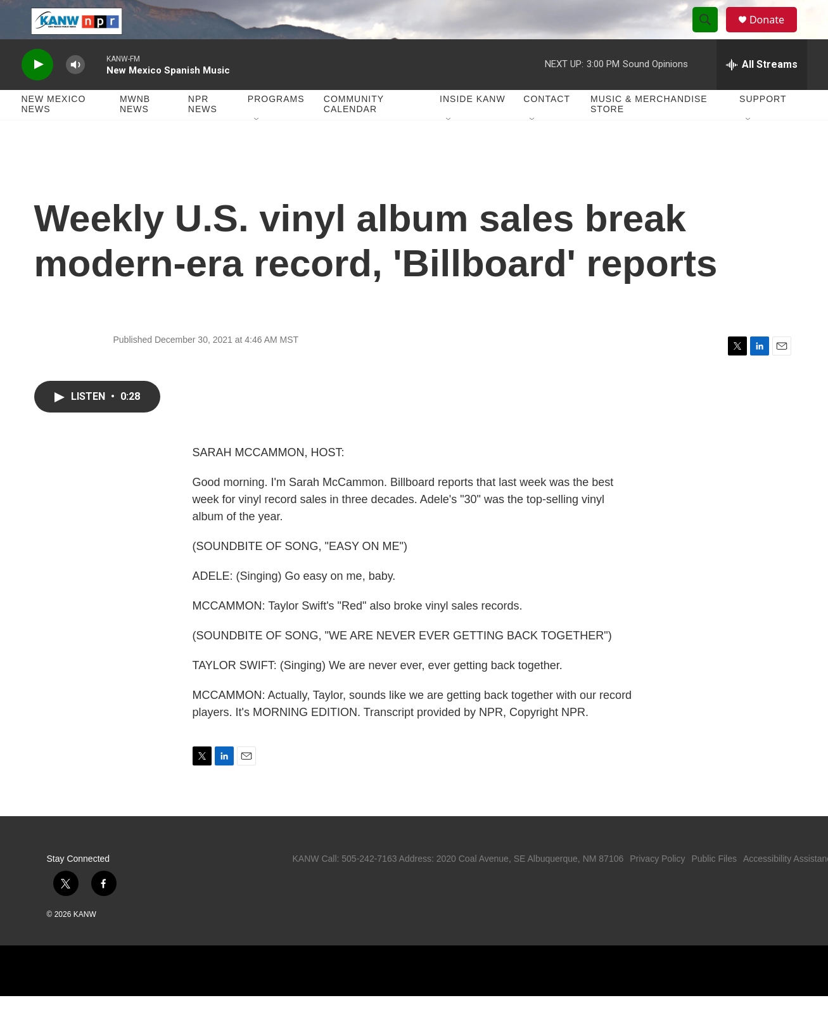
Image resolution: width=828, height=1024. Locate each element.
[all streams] (762, 92)
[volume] (75, 92)
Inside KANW (473, 127)
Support (762, 127)
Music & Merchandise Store (649, 132)
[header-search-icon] (710, 33)
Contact (546, 127)
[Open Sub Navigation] (257, 147)
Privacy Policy (657, 886)
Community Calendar (354, 132)
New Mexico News (54, 132)
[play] (37, 92)
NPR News (202, 132)
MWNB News (135, 132)
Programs (276, 127)
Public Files (714, 886)
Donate (774, 33)
